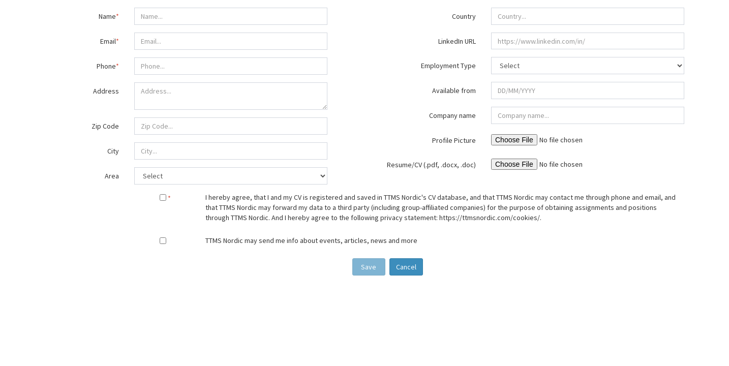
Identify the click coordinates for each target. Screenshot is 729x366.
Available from (454, 90)
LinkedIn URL (457, 41)
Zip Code (105, 126)
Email (109, 41)
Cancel (406, 266)
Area (112, 175)
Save (368, 266)
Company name (452, 115)
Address (106, 91)
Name (109, 16)
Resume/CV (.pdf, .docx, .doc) (431, 164)
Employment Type (448, 65)
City (113, 151)
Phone (108, 66)
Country (464, 16)
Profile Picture (454, 140)
